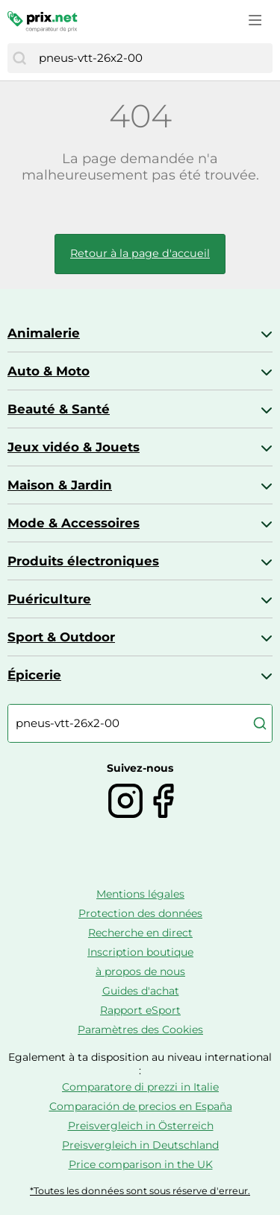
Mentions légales (140, 894)
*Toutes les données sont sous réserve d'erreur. (140, 1190)
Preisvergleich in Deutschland (140, 1145)
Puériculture (49, 598)
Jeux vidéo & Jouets (73, 447)
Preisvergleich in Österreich (141, 1125)
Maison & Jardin (59, 485)
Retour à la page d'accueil (140, 253)
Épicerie (34, 674)
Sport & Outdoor (61, 636)
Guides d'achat (140, 990)
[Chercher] (19, 58)
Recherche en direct (140, 932)
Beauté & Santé (58, 409)
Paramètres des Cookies (140, 1029)
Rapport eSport (140, 1010)
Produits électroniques (83, 560)
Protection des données (140, 913)
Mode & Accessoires (73, 522)
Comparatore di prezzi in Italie (140, 1087)
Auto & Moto (48, 371)
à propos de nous (140, 971)
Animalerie (43, 333)
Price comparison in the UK (141, 1164)
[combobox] (152, 58)
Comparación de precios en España (140, 1106)
